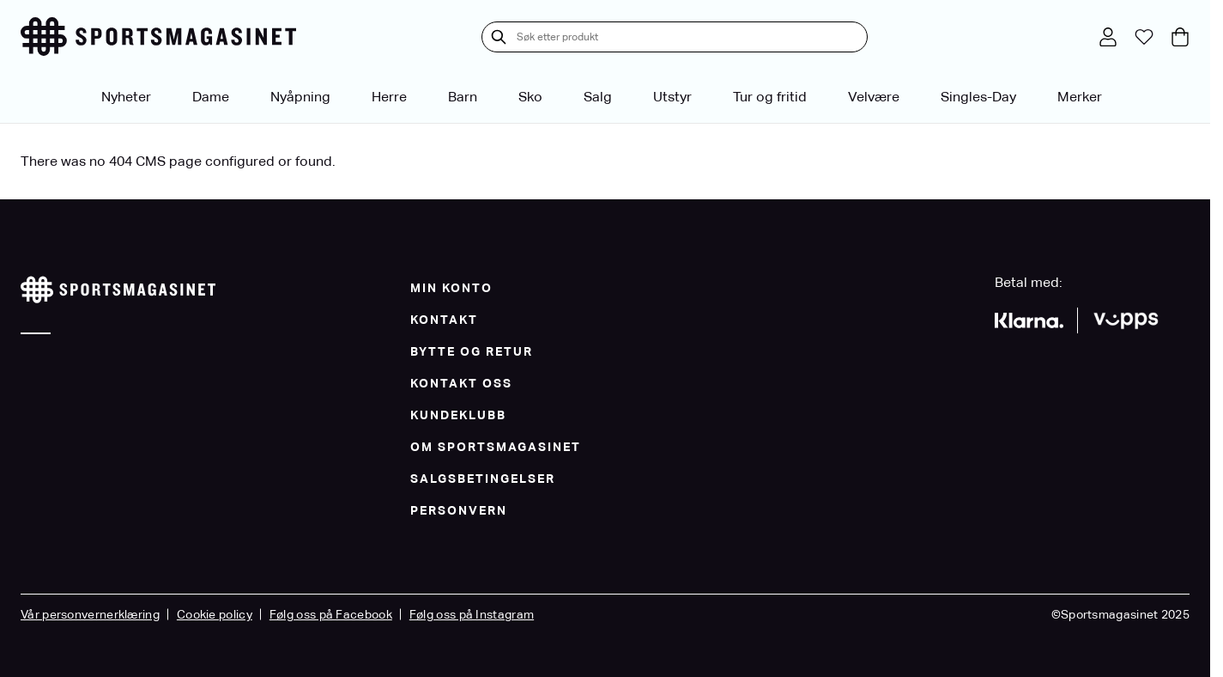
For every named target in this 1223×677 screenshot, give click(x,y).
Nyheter (126, 96)
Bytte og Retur (471, 351)
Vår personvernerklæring (90, 614)
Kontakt (444, 319)
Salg (598, 96)
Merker (1079, 96)
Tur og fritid (770, 96)
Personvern (458, 510)
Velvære (873, 96)
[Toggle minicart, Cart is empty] (1180, 36)
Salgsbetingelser (482, 478)
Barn (462, 96)
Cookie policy (214, 614)
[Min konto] (1108, 36)
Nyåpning (300, 96)
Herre (389, 96)
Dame (210, 96)
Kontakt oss (461, 383)
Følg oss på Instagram (471, 614)
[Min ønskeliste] (1144, 36)
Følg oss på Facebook (330, 614)
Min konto (451, 288)
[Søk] (498, 37)
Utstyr (672, 96)
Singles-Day (978, 96)
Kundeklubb (458, 415)
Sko (530, 96)
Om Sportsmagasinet (495, 447)
